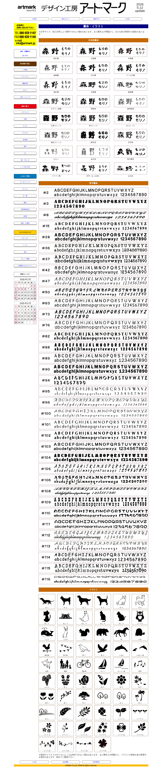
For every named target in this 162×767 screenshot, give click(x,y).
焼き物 (25, 139)
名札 (25, 252)
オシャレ (25, 189)
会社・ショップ (25, 97)
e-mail (127, 19)
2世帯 (25, 216)
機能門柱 (25, 83)
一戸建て (25, 70)
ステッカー (25, 238)
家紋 (25, 202)
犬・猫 (25, 196)
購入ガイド (65, 19)
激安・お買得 (25, 223)
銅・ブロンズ (25, 160)
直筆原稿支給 (25, 209)
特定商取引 (96, 762)
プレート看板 (25, 259)
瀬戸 (25, 146)
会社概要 (65, 762)
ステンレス (25, 112)
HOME (34, 19)
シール (25, 245)
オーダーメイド (25, 182)
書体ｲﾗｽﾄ (96, 19)
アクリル (25, 133)
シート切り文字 (25, 167)
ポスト (25, 90)
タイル (25, 126)
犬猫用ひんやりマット (25, 265)
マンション (25, 76)
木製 (25, 119)
